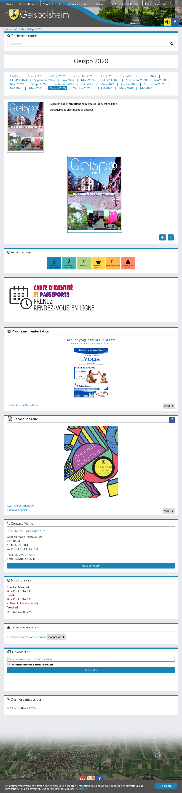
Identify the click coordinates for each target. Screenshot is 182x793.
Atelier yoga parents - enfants (91, 340)
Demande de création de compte (27, 636)
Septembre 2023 (136, 80)
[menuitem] (9, 4)
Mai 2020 (146, 88)
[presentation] (34, 681)
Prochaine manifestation (30, 331)
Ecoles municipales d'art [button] (125, 4)
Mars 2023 (16, 84)
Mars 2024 (88, 80)
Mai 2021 (16, 88)
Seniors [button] (100, 4)
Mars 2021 (36, 88)
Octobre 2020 (81, 88)
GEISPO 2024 (18, 80)
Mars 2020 (126, 88)
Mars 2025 (126, 76)
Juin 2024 (68, 80)
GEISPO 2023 (110, 80)
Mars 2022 (107, 84)
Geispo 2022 (38, 84)
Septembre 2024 (44, 80)
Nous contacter (91, 565)
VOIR (169, 406)
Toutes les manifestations (22, 405)
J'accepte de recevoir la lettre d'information (32, 664)
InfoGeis (15, 76)
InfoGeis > (20, 29)
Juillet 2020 (105, 88)
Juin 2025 (106, 76)
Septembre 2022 (64, 84)
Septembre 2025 (83, 76)
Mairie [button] (9, 4)
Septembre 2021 (154, 84)
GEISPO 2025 (57, 76)
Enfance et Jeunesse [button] (79, 4)
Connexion (56, 636)
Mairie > (8, 29)
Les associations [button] (155, 4)
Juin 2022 (87, 84)
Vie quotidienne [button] (28, 4)
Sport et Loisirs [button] (52, 4)
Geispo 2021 (129, 84)
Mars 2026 (34, 76)
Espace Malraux (26, 419)
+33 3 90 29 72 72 (24, 554)
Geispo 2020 (34, 29)
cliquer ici (82, 789)
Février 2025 (148, 76)
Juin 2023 (160, 80)
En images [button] (11, 12)
